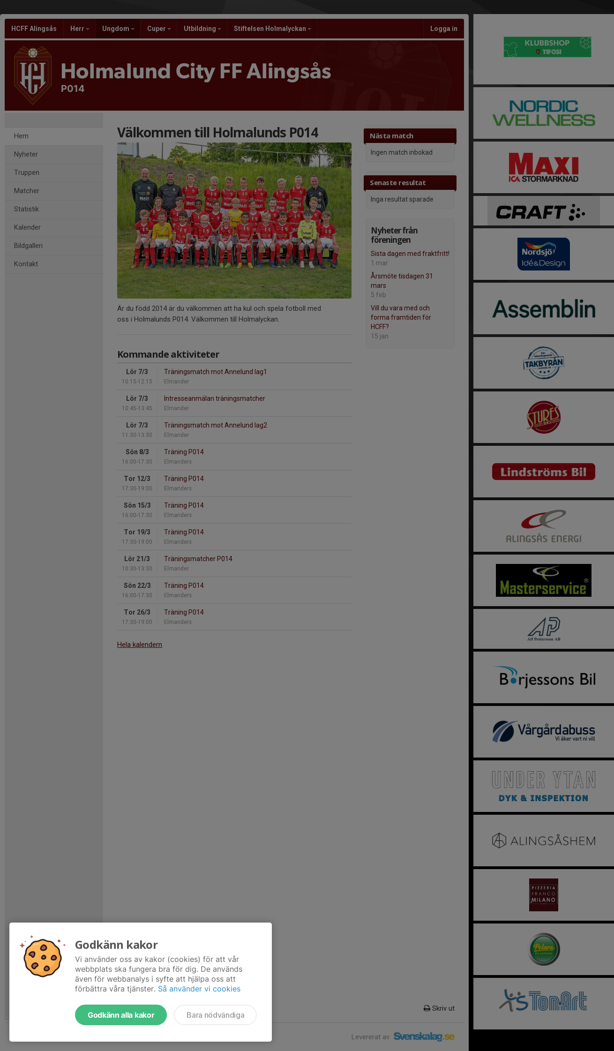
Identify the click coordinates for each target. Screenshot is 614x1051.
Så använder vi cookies (199, 988)
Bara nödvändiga (215, 1015)
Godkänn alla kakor (121, 1015)
